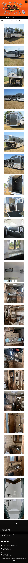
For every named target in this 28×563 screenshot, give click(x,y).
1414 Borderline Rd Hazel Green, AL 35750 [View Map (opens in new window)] (8, 552)
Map (7, 17)
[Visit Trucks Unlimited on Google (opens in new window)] (8, 541)
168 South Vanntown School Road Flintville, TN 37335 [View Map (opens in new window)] (10, 545)
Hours (12, 17)
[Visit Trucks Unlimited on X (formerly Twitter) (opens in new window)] (5, 541)
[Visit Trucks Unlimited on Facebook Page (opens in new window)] (2, 541)
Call (2, 17)
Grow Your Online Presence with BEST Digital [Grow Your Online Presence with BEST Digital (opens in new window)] (20, 558)
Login (14, 560)
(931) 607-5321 (7, 546)
